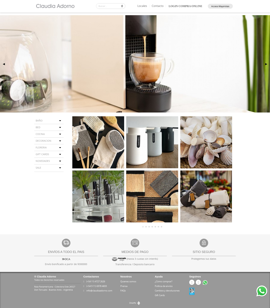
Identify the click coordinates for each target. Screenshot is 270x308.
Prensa (123, 286)
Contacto (158, 6)
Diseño (135, 302)
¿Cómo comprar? (163, 281)
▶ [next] (267, 64)
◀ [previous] (5, 64)
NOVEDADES (43, 161)
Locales (143, 6)
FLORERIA (41, 147)
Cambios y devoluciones (167, 290)
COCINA (40, 134)
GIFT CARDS (42, 154)
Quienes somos (128, 281)
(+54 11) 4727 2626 (94, 281)
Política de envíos (164, 286)
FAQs (123, 290)
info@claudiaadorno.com (98, 290)
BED (38, 127)
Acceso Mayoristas (220, 6)
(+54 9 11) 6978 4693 (95, 286)
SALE (38, 167)
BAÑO (39, 120)
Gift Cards (160, 295)
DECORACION (43, 140)
